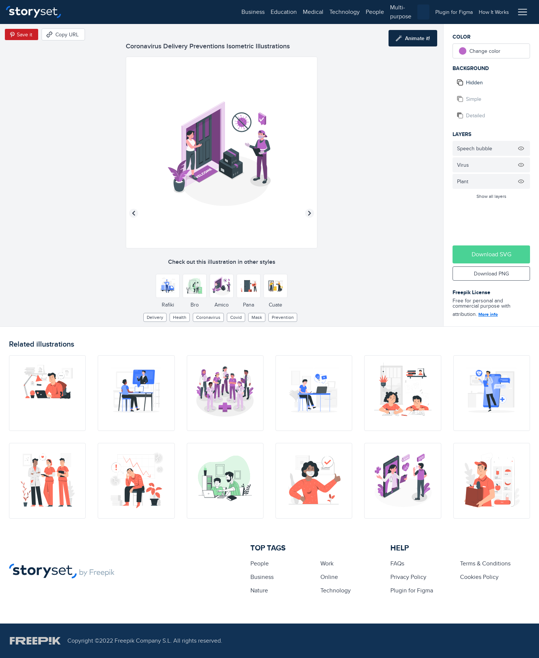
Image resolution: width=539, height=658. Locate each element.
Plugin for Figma (411, 590)
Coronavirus (208, 317)
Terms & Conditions (485, 563)
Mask (257, 317)
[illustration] (47, 393)
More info (488, 314)
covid (236, 317)
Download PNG (491, 273)
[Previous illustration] (133, 213)
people (206, 11)
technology (176, 11)
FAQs (397, 563)
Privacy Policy (408, 577)
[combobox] (346, 11)
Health (179, 317)
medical (144, 11)
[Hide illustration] (521, 148)
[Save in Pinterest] (21, 34)
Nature (259, 590)
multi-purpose (240, 11)
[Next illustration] (309, 213)
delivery (155, 317)
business (84, 11)
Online (329, 577)
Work (327, 563)
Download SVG (491, 254)
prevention (283, 317)
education (115, 11)
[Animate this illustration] (413, 38)
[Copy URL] (63, 34)
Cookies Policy (479, 577)
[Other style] (168, 286)
